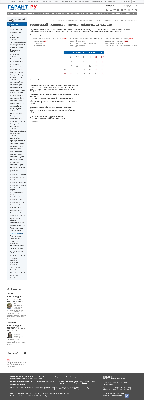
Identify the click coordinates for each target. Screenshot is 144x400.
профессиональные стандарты (116, 39)
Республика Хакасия (17, 202)
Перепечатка (34, 121)
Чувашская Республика (14, 263)
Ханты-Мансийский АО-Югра (17, 252)
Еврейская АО (15, 64)
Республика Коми (16, 180)
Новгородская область (18, 131)
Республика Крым (16, 278)
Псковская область (16, 154)
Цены (43, 1)
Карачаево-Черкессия (17, 87)
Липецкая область (16, 113)
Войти (135, 6)
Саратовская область (17, 213)
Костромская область (17, 95)
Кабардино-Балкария (17, 75)
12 (90, 66)
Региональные (13, 24)
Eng (133, 1)
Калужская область (17, 82)
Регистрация (127, 6)
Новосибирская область (15, 134)
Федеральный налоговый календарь (16, 20)
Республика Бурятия (17, 165)
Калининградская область (16, 78)
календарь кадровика (78, 46)
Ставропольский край (17, 225)
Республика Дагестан (17, 167)
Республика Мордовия (18, 185)
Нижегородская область (15, 127)
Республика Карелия (17, 177)
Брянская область (16, 47)
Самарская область (17, 210)
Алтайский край (15, 32)
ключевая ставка (39, 46)
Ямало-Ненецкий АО (17, 270)
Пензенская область (17, 146)
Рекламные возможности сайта (121, 389)
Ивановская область (17, 69)
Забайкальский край (17, 67)
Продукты (33, 1)
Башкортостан (15, 162)
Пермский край (15, 149)
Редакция (125, 1)
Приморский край (16, 151)
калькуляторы (38, 41)
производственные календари (81, 39)
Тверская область (16, 230)
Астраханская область (18, 42)
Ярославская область (17, 272)
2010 (90, 53)
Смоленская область (17, 223)
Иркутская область (16, 72)
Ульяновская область (17, 246)
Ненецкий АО (14, 124)
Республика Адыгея (17, 157)
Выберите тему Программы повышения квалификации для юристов (16, 363)
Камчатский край (16, 85)
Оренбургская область (18, 141)
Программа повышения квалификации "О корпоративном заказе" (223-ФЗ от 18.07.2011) (16, 327)
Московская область (17, 118)
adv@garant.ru (107, 389)
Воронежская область (17, 61)
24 (77, 73)
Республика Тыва (16, 199)
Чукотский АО (15, 267)
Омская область (15, 138)
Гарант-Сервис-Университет (48, 396)
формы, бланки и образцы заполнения (47, 39)
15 (65, 69)
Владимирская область (15, 51)
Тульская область (16, 236)
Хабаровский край (16, 248)
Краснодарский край (17, 98)
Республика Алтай (16, 159)
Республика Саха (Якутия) (16, 189)
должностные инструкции (114, 41)
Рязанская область (16, 207)
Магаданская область (17, 116)
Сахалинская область (17, 215)
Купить (12, 1)
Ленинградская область (15, 109)
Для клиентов (110, 1)
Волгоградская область (15, 55)
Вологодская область (17, 59)
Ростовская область (17, 205)
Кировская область (16, 93)
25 (84, 73)
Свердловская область (15, 219)
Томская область (16, 233)
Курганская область (17, 103)
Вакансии (97, 1)
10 (77, 66)
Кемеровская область (17, 90)
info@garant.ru (64, 393)
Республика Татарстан (18, 197)
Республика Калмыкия (18, 174)
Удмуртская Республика (14, 242)
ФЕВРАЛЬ (80, 53)
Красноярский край (16, 101)
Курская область (16, 106)
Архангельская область (15, 38)
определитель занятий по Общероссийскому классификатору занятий (121, 44)
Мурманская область (17, 121)
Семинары (54, 1)
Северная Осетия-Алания (16, 193)
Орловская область (17, 143)
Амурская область (16, 35)
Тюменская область (17, 238)
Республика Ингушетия (14, 171)
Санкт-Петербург (16, 29)
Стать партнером (82, 1)
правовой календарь (78, 41)
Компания (67, 1)
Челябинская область (17, 255)
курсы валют (37, 43)
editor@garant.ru (108, 384)
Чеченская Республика (14, 259)
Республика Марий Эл (18, 182)
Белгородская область (18, 45)
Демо (22, 1)
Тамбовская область (17, 228)
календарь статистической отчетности (84, 43)
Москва (12, 27)
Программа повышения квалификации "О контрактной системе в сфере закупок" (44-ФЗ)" (15, 298)
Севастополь (14, 275)
